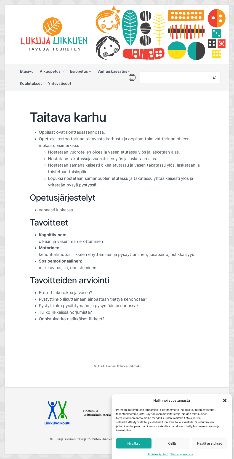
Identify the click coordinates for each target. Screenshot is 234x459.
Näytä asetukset (209, 448)
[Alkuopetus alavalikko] (62, 71)
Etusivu (27, 71)
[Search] (214, 77)
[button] (225, 405)
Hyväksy (133, 448)
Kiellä (172, 448)
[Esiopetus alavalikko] (90, 71)
